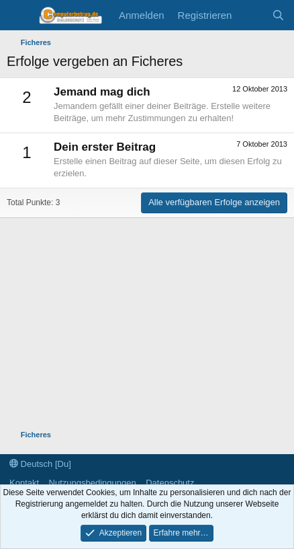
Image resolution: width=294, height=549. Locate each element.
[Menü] (18, 15)
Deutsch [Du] (40, 464)
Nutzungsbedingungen (92, 483)
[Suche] (278, 15)
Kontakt (24, 483)
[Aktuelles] (251, 15)
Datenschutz (170, 483)
